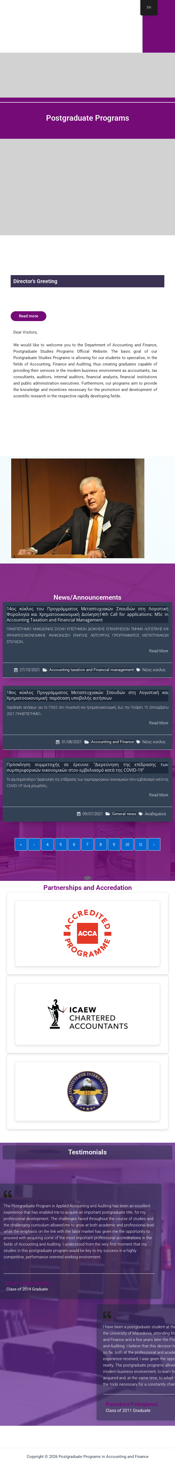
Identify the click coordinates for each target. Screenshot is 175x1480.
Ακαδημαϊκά (155, 814)
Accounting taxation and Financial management (91, 670)
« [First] (21, 844)
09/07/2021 (93, 814)
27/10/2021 (30, 670)
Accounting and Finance (112, 742)
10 (127, 844)
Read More (158, 651)
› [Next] (153, 844)
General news (124, 814)
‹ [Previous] (34, 844)
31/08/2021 (72, 742)
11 (140, 844)
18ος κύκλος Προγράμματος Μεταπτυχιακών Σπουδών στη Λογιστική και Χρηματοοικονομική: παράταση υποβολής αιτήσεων (87, 695)
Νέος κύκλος (154, 670)
